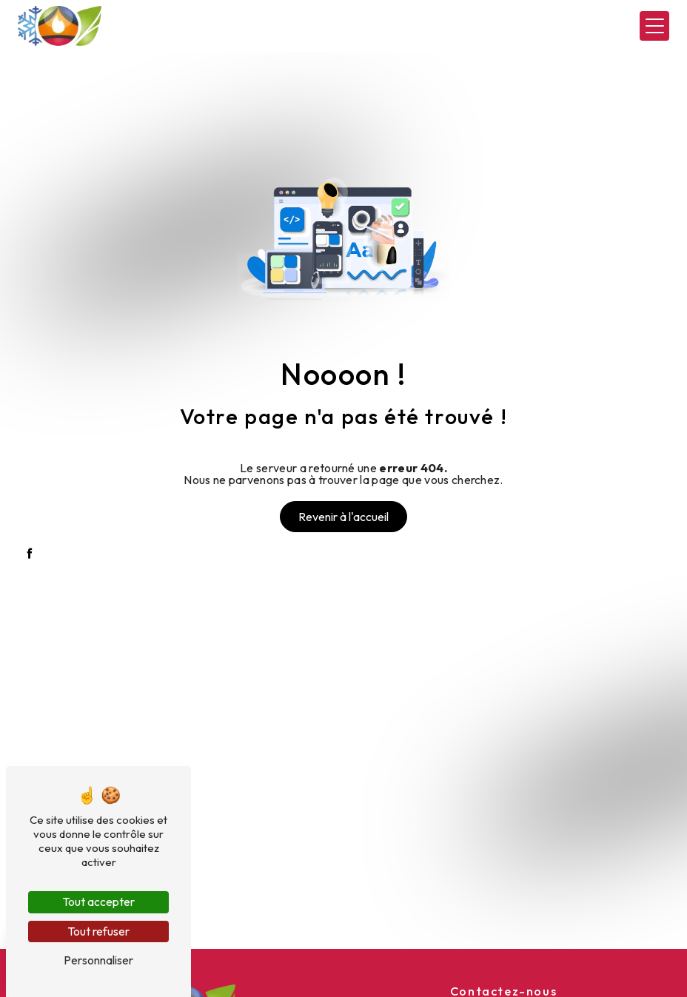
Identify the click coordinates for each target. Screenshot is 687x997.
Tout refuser (98, 931)
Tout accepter (98, 901)
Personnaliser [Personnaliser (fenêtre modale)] (98, 960)
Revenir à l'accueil (343, 516)
